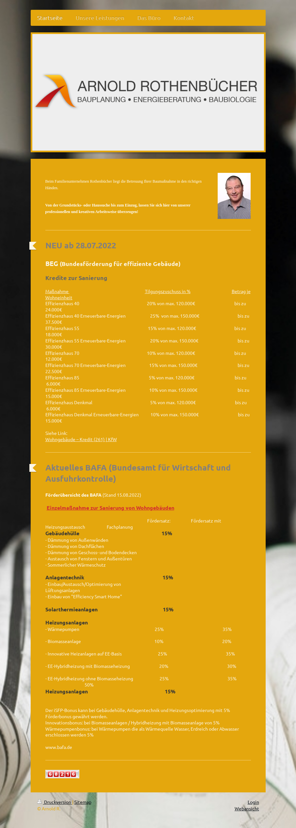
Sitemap (82, 802)
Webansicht (247, 808)
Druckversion (54, 802)
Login (253, 802)
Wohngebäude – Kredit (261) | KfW (81, 439)
